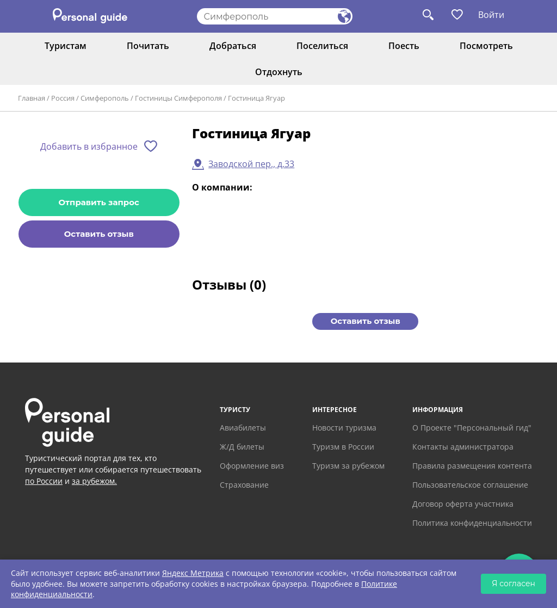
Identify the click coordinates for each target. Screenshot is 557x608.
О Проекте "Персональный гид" (471, 427)
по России (44, 481)
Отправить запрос (99, 202)
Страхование (244, 485)
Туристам (65, 46)
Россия (63, 98)
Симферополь (105, 98)
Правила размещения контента (472, 465)
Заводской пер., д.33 (251, 164)
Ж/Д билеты (242, 446)
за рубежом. (94, 481)
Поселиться (322, 46)
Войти (491, 15)
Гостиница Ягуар (256, 98)
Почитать (148, 46)
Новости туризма (344, 427)
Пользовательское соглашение (470, 485)
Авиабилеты (243, 427)
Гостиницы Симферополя (178, 98)
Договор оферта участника (462, 504)
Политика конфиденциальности (472, 523)
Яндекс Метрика (193, 573)
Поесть (403, 46)
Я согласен (513, 583)
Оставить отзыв (99, 234)
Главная (31, 98)
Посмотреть (486, 46)
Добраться (232, 46)
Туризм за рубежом (348, 465)
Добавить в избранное (89, 146)
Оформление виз (252, 465)
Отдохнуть (278, 72)
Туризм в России (343, 446)
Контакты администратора (462, 446)
